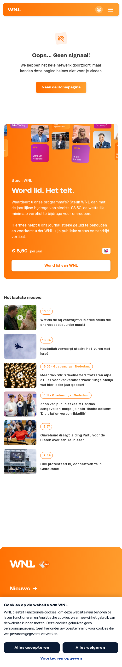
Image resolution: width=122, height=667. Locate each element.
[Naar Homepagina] (14, 10)
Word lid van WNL (61, 266)
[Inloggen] (99, 9)
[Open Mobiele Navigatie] (110, 9)
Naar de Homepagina (61, 87)
